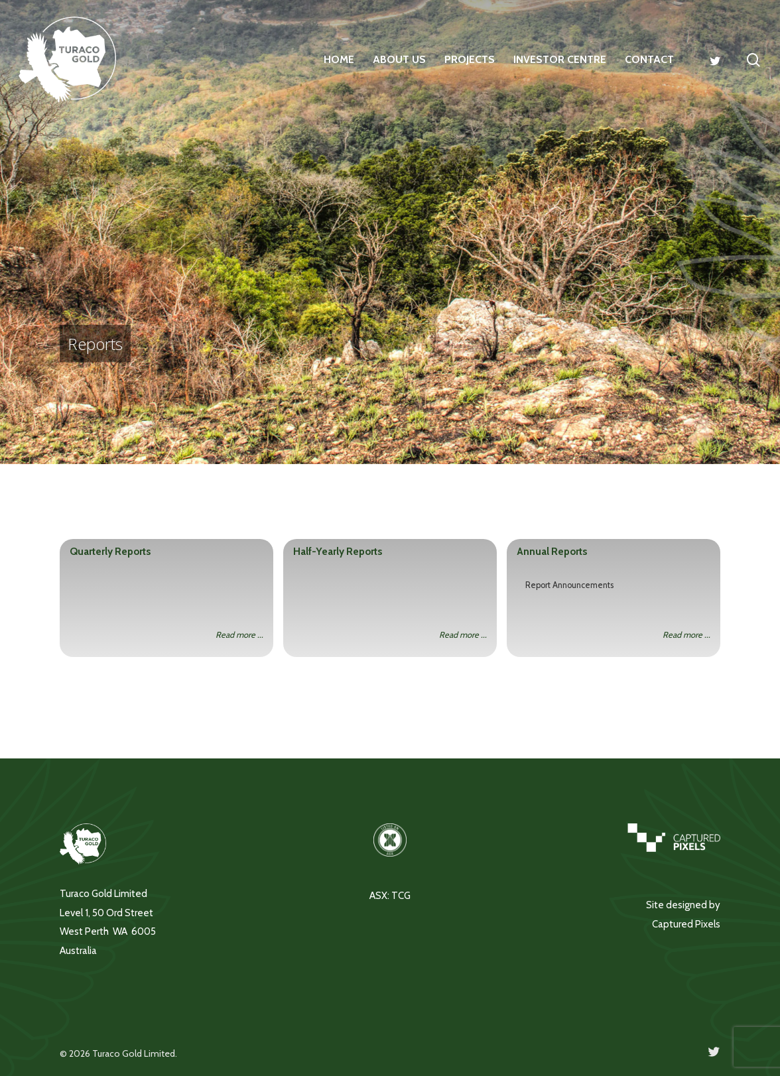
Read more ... (239, 635)
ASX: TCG (390, 896)
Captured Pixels (686, 924)
